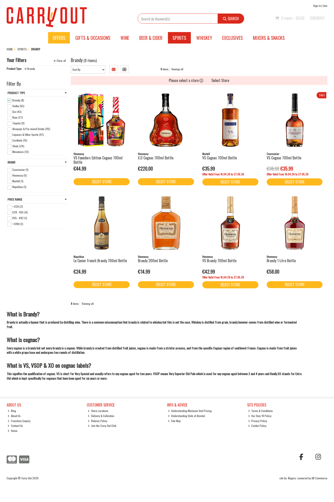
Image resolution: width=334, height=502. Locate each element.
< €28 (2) (17, 206)
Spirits (179, 37)
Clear (60, 60)
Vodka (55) (18, 106)
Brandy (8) (18, 100)
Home (12, 431)
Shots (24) (18, 146)
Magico (292, 478)
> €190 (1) (17, 224)
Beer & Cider (150, 37)
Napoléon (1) (19, 187)
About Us (14, 416)
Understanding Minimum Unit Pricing (190, 411)
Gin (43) (17, 112)
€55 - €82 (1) (19, 218)
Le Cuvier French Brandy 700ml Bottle (100, 260)
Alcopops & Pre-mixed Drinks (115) (31, 129)
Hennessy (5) (19, 175)
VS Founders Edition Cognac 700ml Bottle (98, 160)
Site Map (174, 421)
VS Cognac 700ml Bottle (219, 158)
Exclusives (232, 37)
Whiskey (204, 37)
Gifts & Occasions (92, 37)
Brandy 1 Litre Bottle (281, 260)
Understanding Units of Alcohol (186, 416)
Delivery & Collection (101, 416)
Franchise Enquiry (19, 421)
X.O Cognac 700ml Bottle (155, 158)
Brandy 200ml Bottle (153, 260)
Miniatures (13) (20, 152)
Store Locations (98, 411)
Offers (59, 37)
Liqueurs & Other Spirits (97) (28, 134)
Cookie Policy (257, 426)
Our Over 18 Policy (260, 416)
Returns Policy (97, 421)
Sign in (317, 6)
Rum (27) (17, 117)
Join (325, 6)
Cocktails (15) (19, 140)
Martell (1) (17, 181)
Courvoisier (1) (20, 170)
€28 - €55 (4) (20, 212)
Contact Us (15, 426)
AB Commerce (319, 478)
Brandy (30, 68)
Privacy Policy (257, 421)
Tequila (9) (18, 123)
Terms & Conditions (260, 411)
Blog (12, 411)
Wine (124, 37)
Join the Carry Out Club (102, 426)
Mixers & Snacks (269, 37)
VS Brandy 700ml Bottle (219, 260)
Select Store (220, 80)
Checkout (317, 18)
